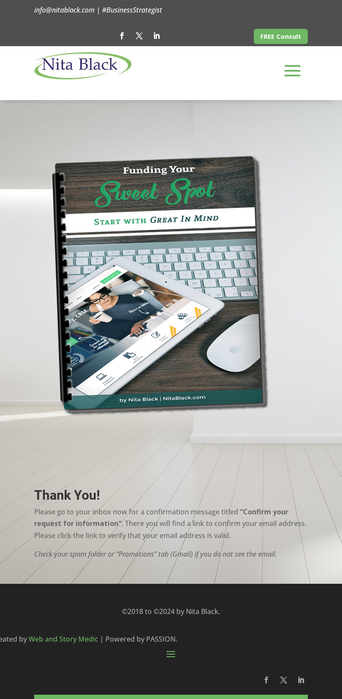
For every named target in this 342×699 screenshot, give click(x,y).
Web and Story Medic (63, 639)
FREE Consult (280, 36)
